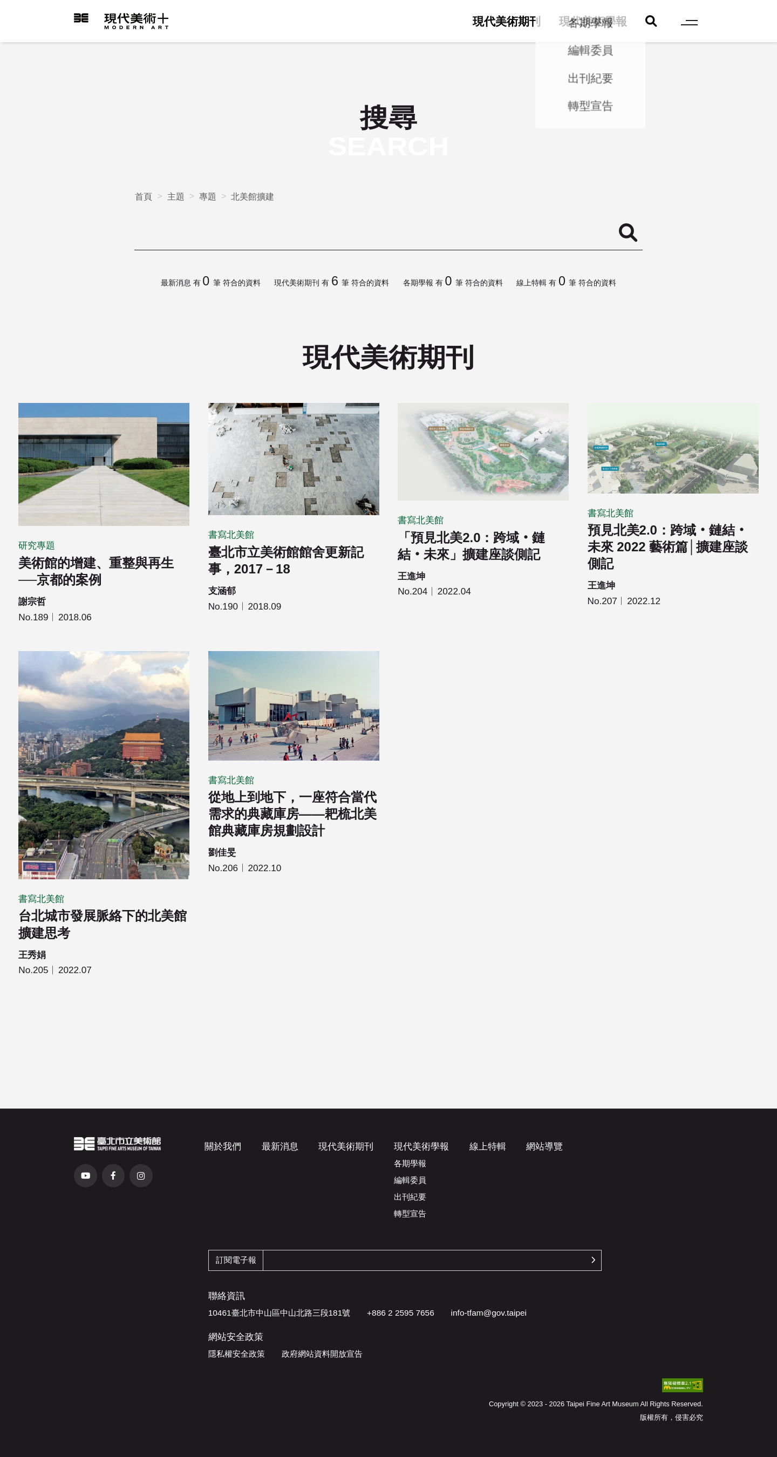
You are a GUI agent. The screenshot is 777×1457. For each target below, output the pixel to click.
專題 (207, 196)
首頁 (143, 196)
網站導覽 (544, 1146)
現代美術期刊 (507, 21)
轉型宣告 (410, 1213)
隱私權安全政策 (236, 1353)
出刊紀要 (410, 1196)
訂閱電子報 (236, 1259)
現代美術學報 (593, 21)
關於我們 (223, 1146)
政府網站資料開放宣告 (322, 1353)
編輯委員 (410, 1180)
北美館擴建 (252, 196)
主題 (176, 196)
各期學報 (410, 1163)
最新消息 (280, 1146)
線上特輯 (487, 1146)
